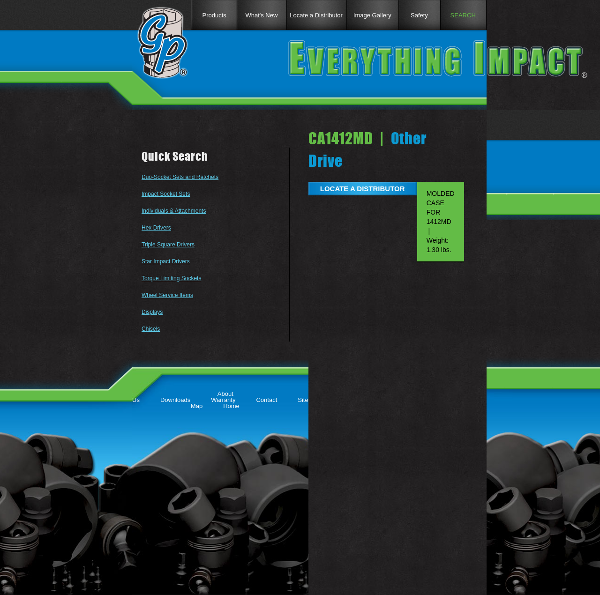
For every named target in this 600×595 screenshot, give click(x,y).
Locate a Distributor (316, 15)
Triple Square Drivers (168, 244)
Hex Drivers (156, 227)
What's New (261, 15)
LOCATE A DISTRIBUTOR (362, 189)
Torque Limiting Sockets (171, 278)
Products (214, 15)
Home (231, 405)
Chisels (151, 329)
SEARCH (463, 15)
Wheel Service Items (167, 295)
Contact (266, 399)
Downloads (175, 399)
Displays (152, 312)
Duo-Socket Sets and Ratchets (180, 177)
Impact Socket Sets (166, 194)
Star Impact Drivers (166, 261)
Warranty (223, 399)
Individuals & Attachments (174, 211)
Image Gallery (372, 15)
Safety (419, 15)
